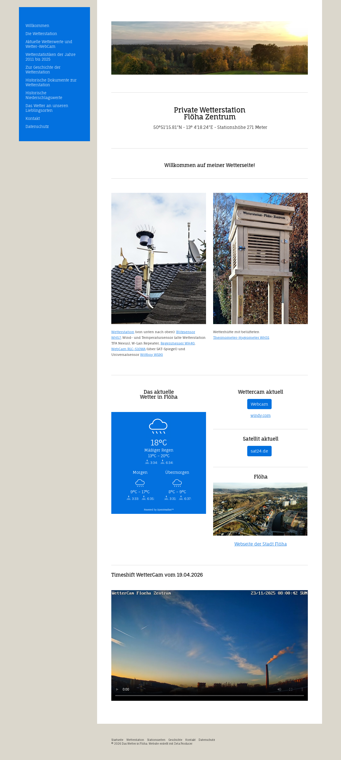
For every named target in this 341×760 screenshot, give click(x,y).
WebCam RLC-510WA (128, 349)
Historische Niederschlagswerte (44, 95)
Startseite (117, 740)
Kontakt (33, 118)
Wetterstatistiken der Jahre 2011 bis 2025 (51, 57)
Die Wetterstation (41, 33)
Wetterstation (122, 332)
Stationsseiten (156, 740)
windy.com (261, 415)
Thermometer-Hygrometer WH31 (241, 337)
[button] (259, 404)
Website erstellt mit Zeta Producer (170, 743)
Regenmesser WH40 (178, 343)
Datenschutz (37, 126)
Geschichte (175, 740)
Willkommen (37, 25)
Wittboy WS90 (151, 355)
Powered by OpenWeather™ (159, 509)
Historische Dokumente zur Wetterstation (51, 82)
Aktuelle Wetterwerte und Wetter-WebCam (49, 44)
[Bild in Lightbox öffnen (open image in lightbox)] (209, 48)
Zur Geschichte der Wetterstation (43, 69)
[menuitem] (54, 26)
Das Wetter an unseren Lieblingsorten (47, 108)
